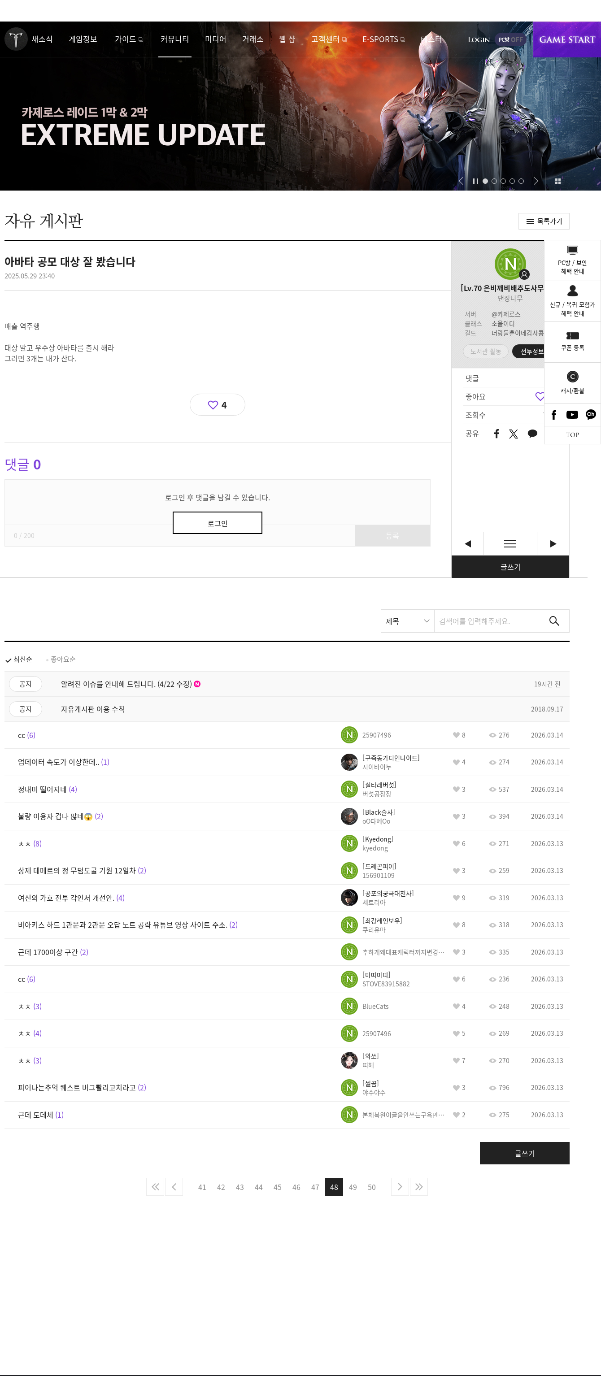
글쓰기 (511, 566)
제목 (392, 621)
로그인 (479, 39)
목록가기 (549, 221)
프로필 (510, 264)
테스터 (431, 38)
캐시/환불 (572, 390)
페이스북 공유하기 (496, 434)
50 (372, 1186)
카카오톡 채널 (591, 415)
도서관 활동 (485, 351)
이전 (174, 1187)
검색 (554, 621)
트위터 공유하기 (513, 434)
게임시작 (567, 39)
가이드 (125, 38)
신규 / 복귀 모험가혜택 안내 (572, 308)
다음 (400, 1187)
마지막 (419, 1187)
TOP (572, 435)
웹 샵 (287, 38)
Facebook (553, 415)
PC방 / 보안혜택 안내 (572, 267)
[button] (461, 181)
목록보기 (510, 543)
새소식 (42, 38)
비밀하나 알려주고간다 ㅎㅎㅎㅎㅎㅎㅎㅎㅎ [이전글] (467, 543)
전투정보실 (535, 351)
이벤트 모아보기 (558, 181)
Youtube (572, 415)
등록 (392, 535)
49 (353, 1186)
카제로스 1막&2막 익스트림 (300, 106)
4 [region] (224, 404)
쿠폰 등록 (572, 347)
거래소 (253, 38)
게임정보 (83, 38)
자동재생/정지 (476, 181)
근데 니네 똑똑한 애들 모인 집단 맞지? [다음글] (553, 543)
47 (315, 1186)
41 (202, 1186)
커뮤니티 (175, 38)
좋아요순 (63, 659)
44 (259, 1186)
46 (296, 1186)
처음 (155, 1187)
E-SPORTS (380, 38)
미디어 (215, 38)
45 (278, 1186)
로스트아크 (16, 39)
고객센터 (325, 38)
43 (240, 1186)
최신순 (22, 659)
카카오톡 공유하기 (532, 434)
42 (221, 1186)
